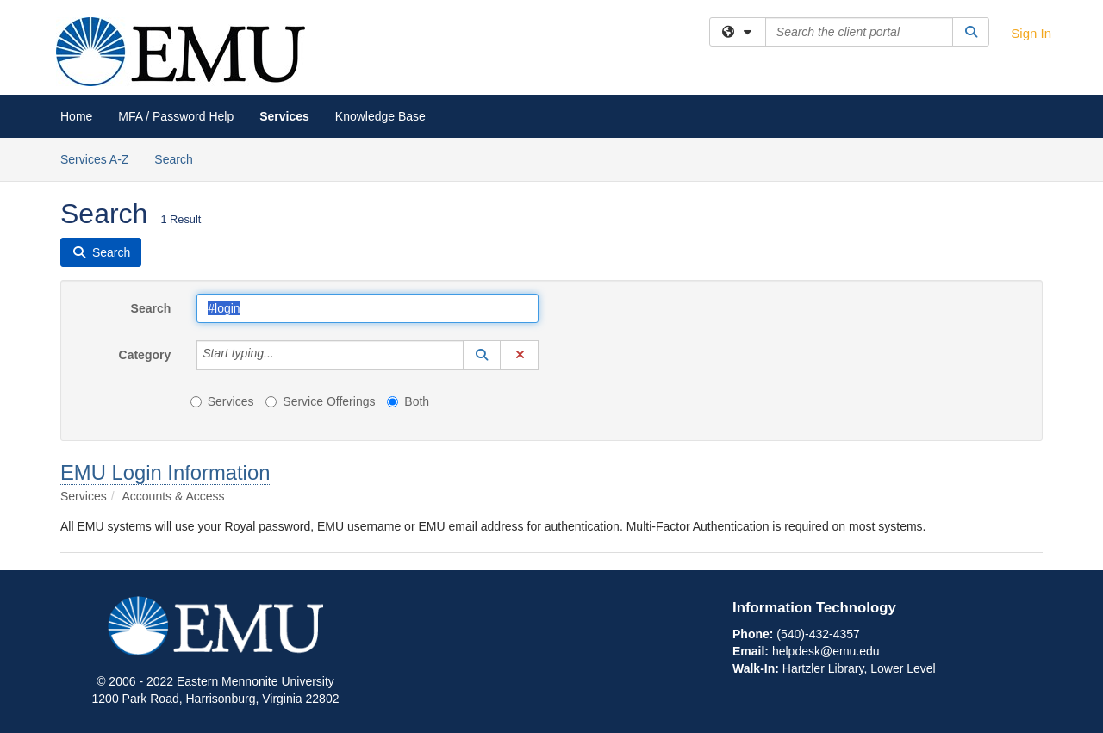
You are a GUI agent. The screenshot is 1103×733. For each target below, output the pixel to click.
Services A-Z (94, 159)
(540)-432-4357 (818, 634)
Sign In (1031, 33)
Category (145, 355)
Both (408, 401)
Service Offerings (320, 401)
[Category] (283, 354)
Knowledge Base (380, 116)
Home (76, 116)
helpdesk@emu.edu (826, 651)
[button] (482, 355)
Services (284, 116)
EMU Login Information (165, 472)
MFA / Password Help (176, 116)
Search (179, 158)
